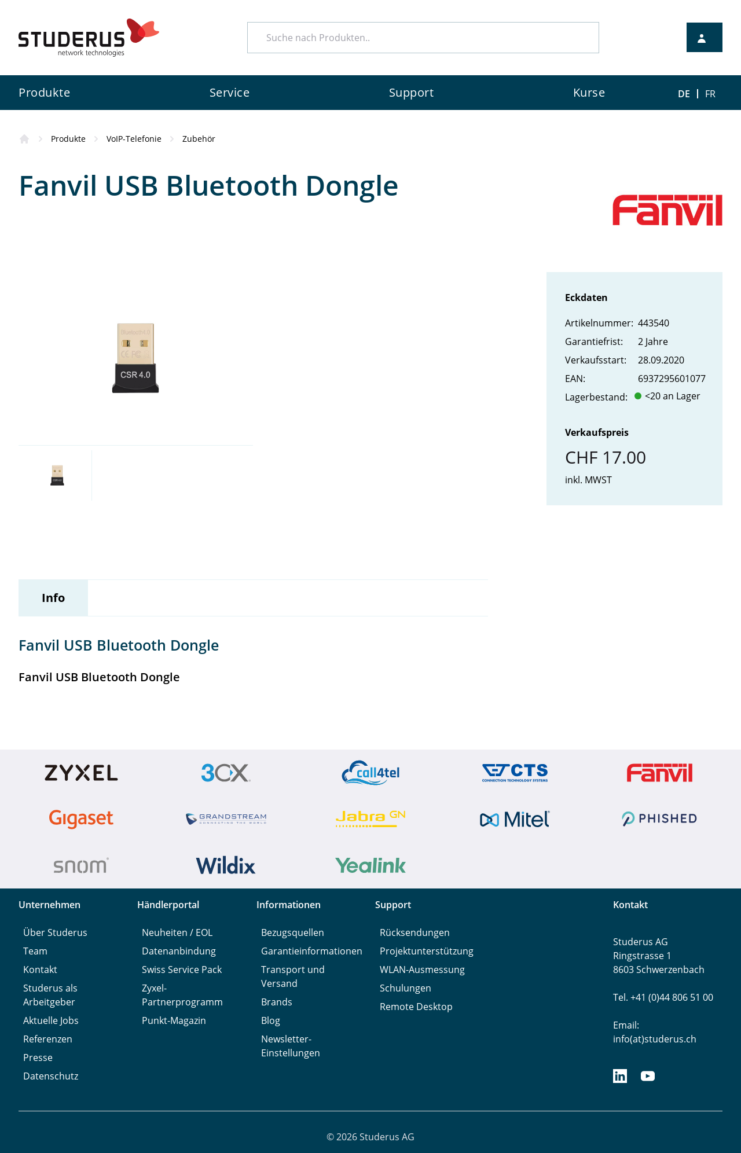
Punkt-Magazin (174, 1020)
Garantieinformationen (311, 951)
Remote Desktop (416, 1006)
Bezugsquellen (292, 932)
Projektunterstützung (427, 951)
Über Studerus (55, 932)
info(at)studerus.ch (654, 1039)
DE (684, 93)
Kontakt (40, 969)
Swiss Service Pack (182, 969)
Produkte (68, 138)
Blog (270, 1020)
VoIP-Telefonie (134, 138)
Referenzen (47, 1039)
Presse (38, 1057)
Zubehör (198, 138)
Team (35, 951)
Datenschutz (50, 1076)
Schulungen (405, 988)
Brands (276, 1002)
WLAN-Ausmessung (422, 969)
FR (710, 93)
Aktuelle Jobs (51, 1020)
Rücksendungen (415, 932)
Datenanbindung (179, 951)
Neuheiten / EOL (177, 932)
